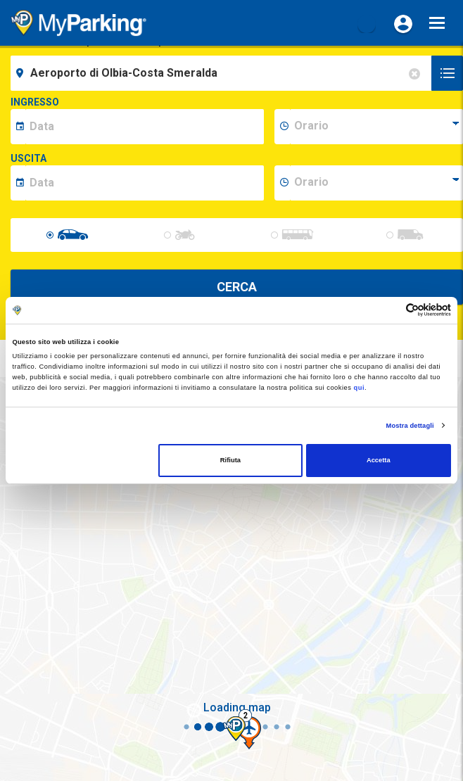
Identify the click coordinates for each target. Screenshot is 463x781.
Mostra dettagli (410, 425)
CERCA (237, 286)
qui (359, 387)
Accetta (379, 460)
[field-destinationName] (223, 73)
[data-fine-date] (144, 183)
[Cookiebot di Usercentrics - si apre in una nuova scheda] (389, 310)
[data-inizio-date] (144, 126)
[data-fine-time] (376, 183)
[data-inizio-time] (376, 126)
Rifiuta (230, 460)
